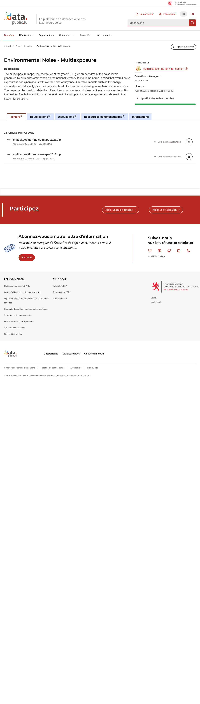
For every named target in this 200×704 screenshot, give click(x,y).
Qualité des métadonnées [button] (137, 98)
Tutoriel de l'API (60, 355)
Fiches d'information (13, 403)
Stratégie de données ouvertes (18, 384)
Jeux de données (24, 46)
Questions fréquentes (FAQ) (17, 355)
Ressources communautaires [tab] (104, 116)
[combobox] (158, 22)
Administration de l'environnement (165, 68)
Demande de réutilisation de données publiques (25, 378)
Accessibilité (76, 437)
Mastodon (169, 320)
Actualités (85, 35)
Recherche (192, 22)
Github (179, 320)
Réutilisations (26, 35)
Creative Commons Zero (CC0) (154, 90)
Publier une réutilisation (164, 278)
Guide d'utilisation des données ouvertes (22, 361)
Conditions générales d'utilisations (20, 437)
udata (153, 367)
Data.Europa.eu (71, 422)
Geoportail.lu (51, 422)
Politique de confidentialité (53, 437)
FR (183, 14)
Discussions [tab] (67, 116)
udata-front (156, 371)
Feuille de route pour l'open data (18, 390)
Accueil (7, 46)
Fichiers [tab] (16, 116)
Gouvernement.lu (94, 422)
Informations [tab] (140, 116)
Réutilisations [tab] (40, 116)
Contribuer (64, 35)
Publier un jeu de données (119, 278)
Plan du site (92, 437)
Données (9, 35)
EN (192, 14)
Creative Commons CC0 (80, 444)
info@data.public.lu (156, 325)
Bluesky (150, 320)
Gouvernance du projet (14, 397)
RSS (189, 320)
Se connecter (147, 14)
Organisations (46, 35)
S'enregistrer (169, 14)
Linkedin (160, 320)
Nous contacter (104, 35)
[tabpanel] (100, 188)
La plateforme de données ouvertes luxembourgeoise (62, 20)
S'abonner (26, 326)
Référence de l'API (61, 361)
